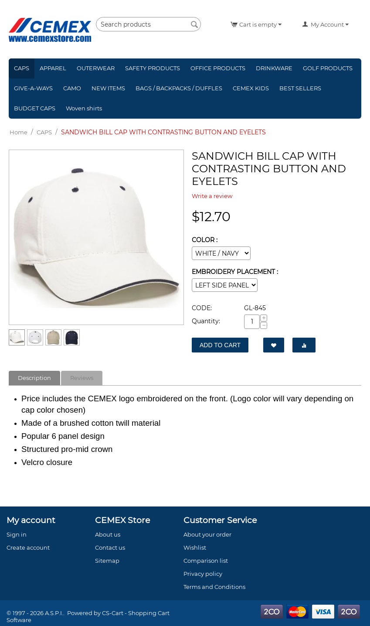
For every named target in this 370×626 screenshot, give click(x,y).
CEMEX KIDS (251, 88)
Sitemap (107, 560)
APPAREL (53, 68)
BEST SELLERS (300, 88)
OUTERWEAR (96, 68)
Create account (28, 547)
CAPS (21, 68)
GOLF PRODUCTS (328, 68)
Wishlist (194, 547)
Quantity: (206, 321)
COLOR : (204, 240)
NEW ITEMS (108, 88)
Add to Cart (220, 345)
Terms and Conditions (214, 586)
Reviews (81, 377)
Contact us (110, 547)
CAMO (72, 88)
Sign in (17, 534)
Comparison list (205, 560)
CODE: (202, 308)
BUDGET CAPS (34, 108)
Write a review (212, 195)
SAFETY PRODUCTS (152, 68)
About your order (207, 534)
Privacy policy (202, 573)
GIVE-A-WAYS (33, 88)
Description (34, 377)
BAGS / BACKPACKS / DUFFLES (179, 88)
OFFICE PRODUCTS (217, 68)
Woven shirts (84, 108)
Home (18, 132)
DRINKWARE (274, 68)
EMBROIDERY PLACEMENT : (235, 272)
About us (107, 534)
